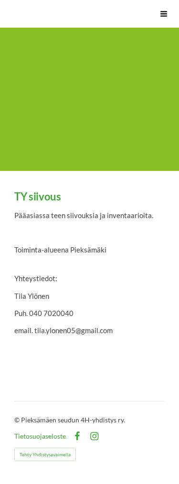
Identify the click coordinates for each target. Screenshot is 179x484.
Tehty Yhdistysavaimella (45, 454)
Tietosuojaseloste (40, 436)
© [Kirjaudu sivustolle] (17, 420)
